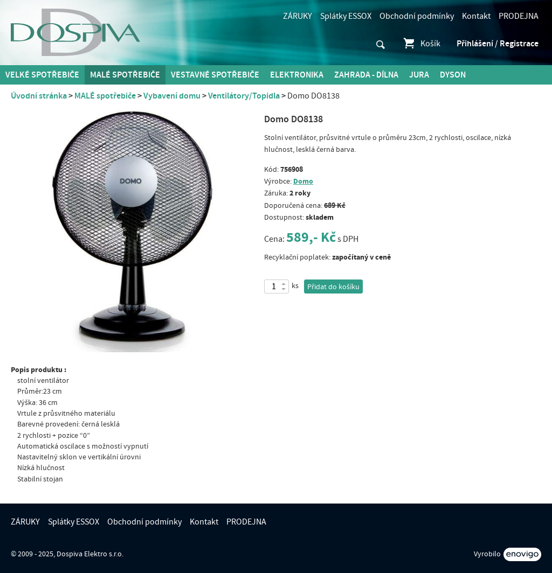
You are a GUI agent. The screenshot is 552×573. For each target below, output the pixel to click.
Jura (419, 75)
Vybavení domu (172, 96)
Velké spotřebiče (42, 75)
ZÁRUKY (297, 16)
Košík (421, 43)
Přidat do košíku (333, 287)
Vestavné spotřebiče (215, 75)
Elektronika (296, 75)
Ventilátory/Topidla (244, 96)
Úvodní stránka (39, 96)
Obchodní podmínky (417, 16)
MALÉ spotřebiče (125, 75)
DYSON (453, 75)
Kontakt (476, 16)
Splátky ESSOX (345, 16)
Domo (303, 181)
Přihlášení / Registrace (498, 43)
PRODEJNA (519, 16)
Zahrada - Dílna (366, 75)
